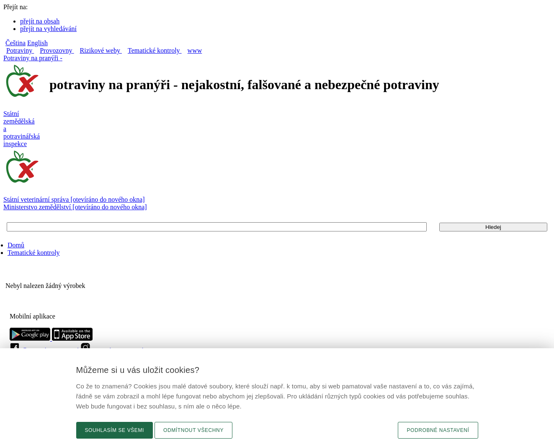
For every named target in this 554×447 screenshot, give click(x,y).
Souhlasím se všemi (114, 430)
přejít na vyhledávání (48, 28)
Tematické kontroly (34, 252)
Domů (16, 245)
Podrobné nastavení (438, 430)
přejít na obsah (39, 21)
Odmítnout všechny (193, 430)
